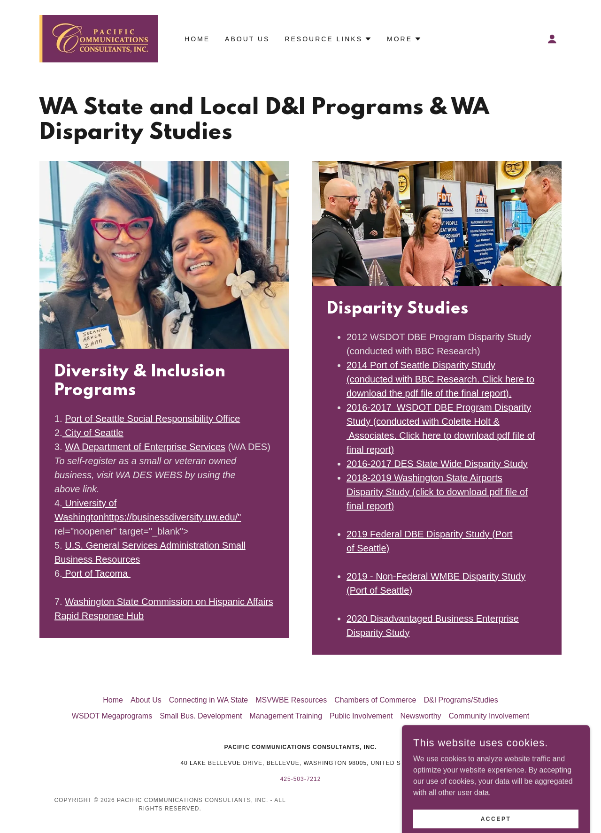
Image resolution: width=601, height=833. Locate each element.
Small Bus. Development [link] (201, 716)
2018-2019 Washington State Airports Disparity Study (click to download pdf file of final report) (437, 492)
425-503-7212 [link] (300, 779)
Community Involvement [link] (489, 716)
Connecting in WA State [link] (208, 700)
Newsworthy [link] (420, 716)
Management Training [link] (285, 716)
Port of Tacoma (96, 573)
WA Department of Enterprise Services (145, 447)
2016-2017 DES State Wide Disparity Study (437, 464)
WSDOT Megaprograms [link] (112, 716)
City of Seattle (92, 433)
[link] (98, 38)
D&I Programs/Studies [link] (461, 700)
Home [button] (113, 700)
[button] (552, 39)
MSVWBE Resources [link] (291, 700)
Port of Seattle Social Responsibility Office (152, 418)
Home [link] (197, 39)
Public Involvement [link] (361, 716)
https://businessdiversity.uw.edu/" (172, 517)
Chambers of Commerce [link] (375, 700)
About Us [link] (247, 39)
